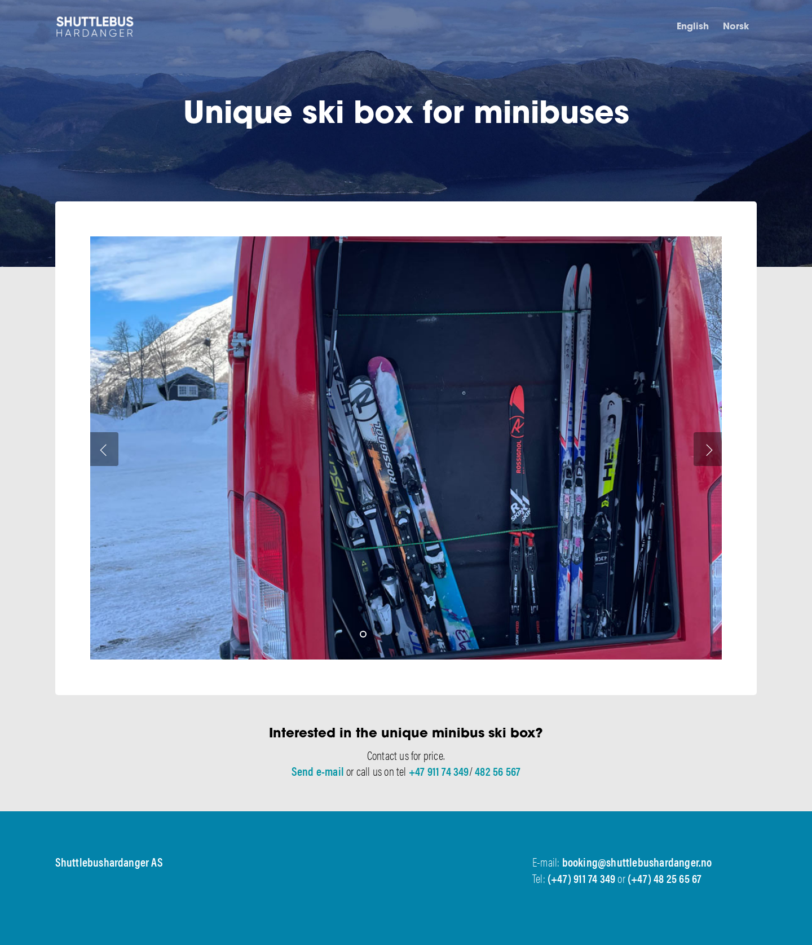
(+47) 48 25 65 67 (664, 877)
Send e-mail (318, 770)
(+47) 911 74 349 (581, 877)
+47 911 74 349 (439, 770)
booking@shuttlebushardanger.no (637, 861)
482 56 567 (497, 770)
